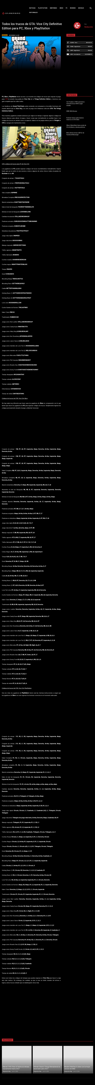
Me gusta (89, 42)
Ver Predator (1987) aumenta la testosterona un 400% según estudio (74, 103)
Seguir (90, 46)
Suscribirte (88, 54)
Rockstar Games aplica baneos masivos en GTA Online (74, 118)
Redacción (88, 27)
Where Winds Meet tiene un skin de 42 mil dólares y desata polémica (75, 126)
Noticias (5, 35)
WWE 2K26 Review (71, 111)
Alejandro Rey (7, 1071)
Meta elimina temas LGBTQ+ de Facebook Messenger (74, 133)
